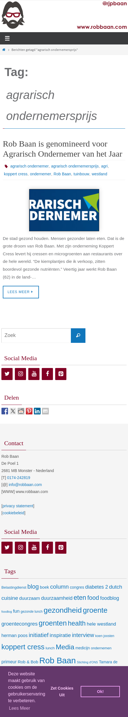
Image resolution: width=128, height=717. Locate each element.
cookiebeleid (13, 513)
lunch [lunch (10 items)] (50, 648)
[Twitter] (7, 374)
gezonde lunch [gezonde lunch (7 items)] (32, 612)
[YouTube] (33, 374)
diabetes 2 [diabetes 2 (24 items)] (96, 587)
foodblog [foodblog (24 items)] (109, 598)
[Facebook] (47, 374)
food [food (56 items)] (93, 597)
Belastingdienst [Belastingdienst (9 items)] (13, 587)
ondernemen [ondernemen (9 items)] (101, 648)
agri (104, 166)
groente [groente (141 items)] (95, 610)
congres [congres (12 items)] (77, 587)
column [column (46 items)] (59, 586)
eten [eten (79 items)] (80, 597)
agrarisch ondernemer (29, 166)
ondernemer (40, 174)
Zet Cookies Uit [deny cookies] (61, 691)
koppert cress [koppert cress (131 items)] (23, 647)
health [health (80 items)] (76, 623)
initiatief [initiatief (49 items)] (38, 635)
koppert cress (15, 174)
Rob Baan (62, 174)
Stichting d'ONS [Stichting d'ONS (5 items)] (87, 662)
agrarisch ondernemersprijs (75, 166)
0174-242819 (18, 477)
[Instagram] (20, 374)
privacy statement (18, 506)
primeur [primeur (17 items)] (9, 661)
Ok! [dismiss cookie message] (100, 691)
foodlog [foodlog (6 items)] (6, 611)
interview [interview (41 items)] (83, 635)
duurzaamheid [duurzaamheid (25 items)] (57, 598)
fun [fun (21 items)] (16, 611)
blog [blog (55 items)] (33, 586)
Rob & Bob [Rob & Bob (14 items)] (28, 661)
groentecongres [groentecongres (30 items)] (19, 624)
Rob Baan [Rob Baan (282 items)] (57, 660)
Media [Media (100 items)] (65, 647)
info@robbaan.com (25, 484)
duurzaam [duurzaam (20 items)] (29, 598)
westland (99, 174)
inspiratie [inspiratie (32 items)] (60, 635)
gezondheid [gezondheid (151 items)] (63, 610)
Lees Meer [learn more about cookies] (19, 708)
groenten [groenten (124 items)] (53, 623)
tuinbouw (81, 174)
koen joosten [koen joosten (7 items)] (104, 636)
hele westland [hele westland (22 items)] (101, 624)
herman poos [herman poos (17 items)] (14, 635)
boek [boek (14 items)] (44, 587)
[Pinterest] (60, 374)
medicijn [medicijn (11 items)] (82, 648)
